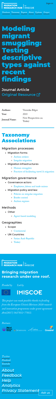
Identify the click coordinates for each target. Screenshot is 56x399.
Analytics (11, 385)
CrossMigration (18, 5)
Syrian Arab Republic (24, 239)
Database (6, 12)
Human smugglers (23, 168)
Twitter (6, 357)
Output (46, 12)
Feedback (12, 375)
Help (6, 380)
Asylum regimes (21, 202)
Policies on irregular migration (28, 194)
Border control (21, 198)
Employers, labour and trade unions (31, 187)
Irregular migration (23, 161)
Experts (24, 12)
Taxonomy (15, 12)
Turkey (17, 242)
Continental (20, 231)
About (31, 12)
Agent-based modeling (25, 216)
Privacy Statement (20, 390)
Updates (38, 12)
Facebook (6, 361)
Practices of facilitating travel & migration (34, 172)
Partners (24, 292)
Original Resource (21, 94)
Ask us (45, 392)
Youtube (6, 364)
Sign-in (49, 3)
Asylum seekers (21, 157)
